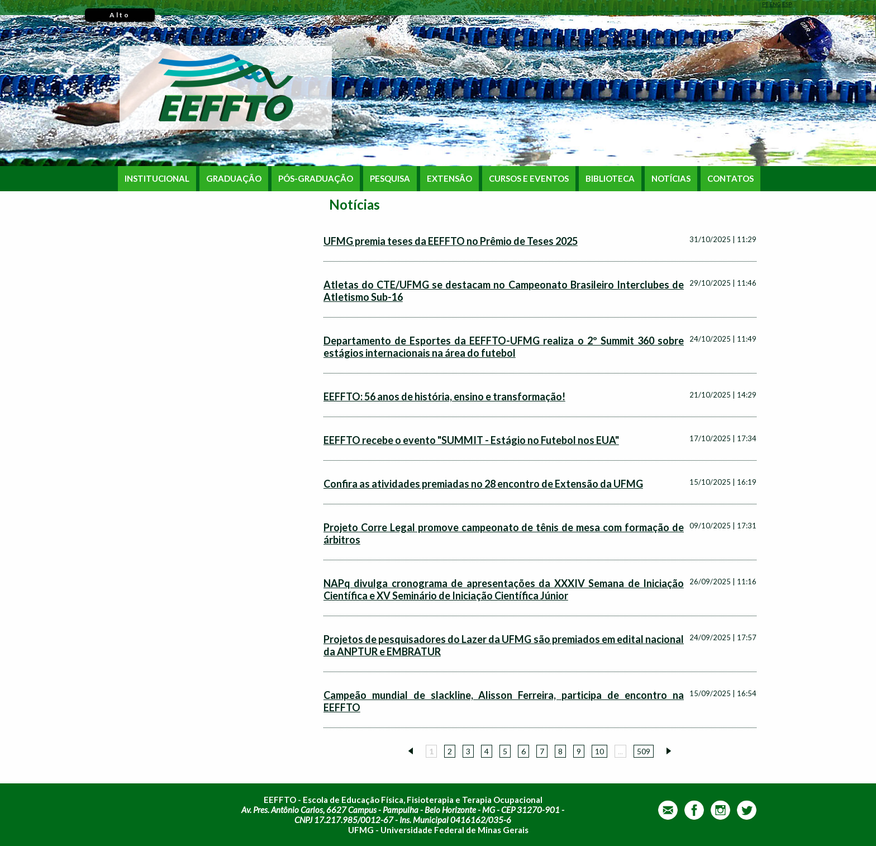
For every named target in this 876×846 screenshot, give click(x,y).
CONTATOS (730, 178)
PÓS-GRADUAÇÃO (315, 178)
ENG (775, 4)
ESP (787, 4)
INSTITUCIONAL (157, 178)
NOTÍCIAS (671, 178)
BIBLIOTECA (610, 178)
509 (643, 751)
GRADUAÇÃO (233, 178)
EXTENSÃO (449, 178)
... (620, 751)
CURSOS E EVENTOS (529, 178)
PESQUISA (390, 178)
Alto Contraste (120, 16)
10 (599, 751)
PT (765, 4)
